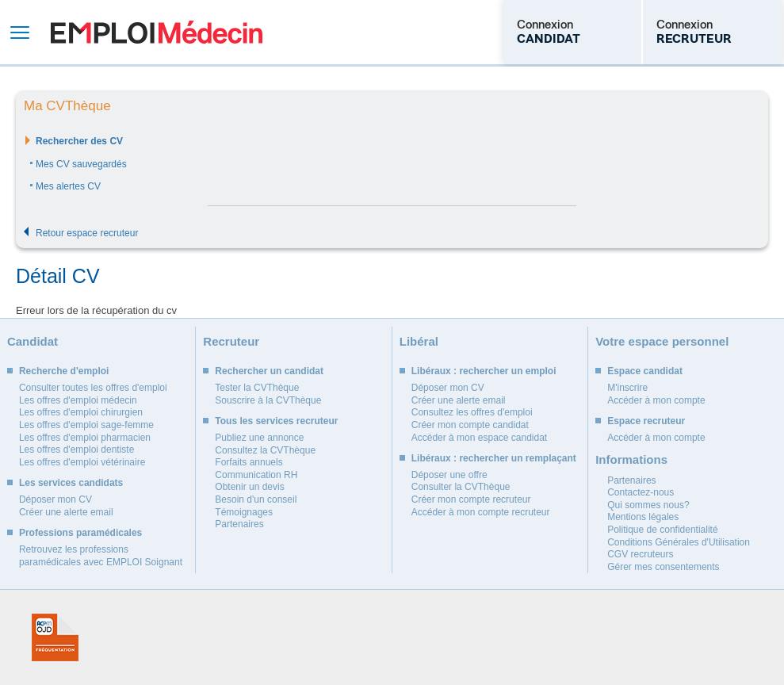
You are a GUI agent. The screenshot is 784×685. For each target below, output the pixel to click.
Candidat (32, 341)
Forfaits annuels (248, 462)
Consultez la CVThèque (265, 450)
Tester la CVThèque (257, 387)
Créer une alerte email (66, 512)
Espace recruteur (646, 421)
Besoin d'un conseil (255, 499)
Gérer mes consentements (663, 566)
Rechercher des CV (79, 141)
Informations (631, 459)
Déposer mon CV (55, 499)
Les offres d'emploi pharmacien (85, 437)
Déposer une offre (449, 474)
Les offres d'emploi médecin (78, 400)
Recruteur (231, 341)
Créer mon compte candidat (470, 425)
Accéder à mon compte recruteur (480, 512)
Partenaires (239, 524)
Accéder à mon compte (656, 400)
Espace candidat (645, 371)
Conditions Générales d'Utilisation (678, 542)
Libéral (419, 341)
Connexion (548, 32)
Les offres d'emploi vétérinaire (82, 462)
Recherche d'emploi (64, 371)
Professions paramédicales (80, 532)
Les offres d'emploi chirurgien (81, 412)
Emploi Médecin (156, 32)
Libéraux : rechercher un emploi (483, 371)
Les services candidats (71, 482)
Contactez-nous (640, 492)
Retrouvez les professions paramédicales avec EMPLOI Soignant (100, 556)
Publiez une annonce (259, 437)
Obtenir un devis (249, 486)
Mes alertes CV (68, 186)
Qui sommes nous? (648, 505)
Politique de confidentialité (662, 529)
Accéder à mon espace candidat (479, 437)
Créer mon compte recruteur (471, 499)
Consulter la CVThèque (461, 486)
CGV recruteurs (640, 554)
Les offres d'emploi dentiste (77, 449)
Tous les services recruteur (276, 421)
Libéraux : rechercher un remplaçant (493, 458)
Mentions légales (643, 516)
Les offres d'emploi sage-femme (86, 425)
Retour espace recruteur (87, 233)
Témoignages (244, 512)
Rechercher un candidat (269, 371)
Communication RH (256, 474)
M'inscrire (627, 387)
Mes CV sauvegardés (81, 164)
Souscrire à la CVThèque (268, 400)
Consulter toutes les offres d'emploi (93, 387)
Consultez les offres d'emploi (472, 412)
